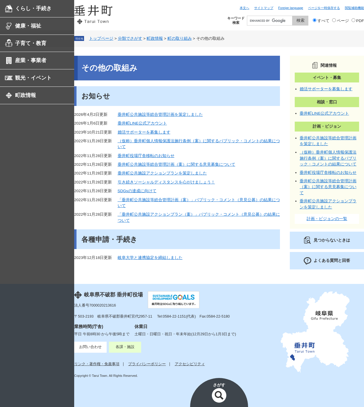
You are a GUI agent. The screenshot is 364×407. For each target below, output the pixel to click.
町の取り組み (180, 38)
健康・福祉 (28, 26)
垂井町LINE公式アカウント (142, 123)
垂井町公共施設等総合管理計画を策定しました (160, 114)
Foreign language (290, 8)
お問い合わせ (90, 347)
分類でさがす (130, 38)
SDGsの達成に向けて (137, 191)
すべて (323, 21)
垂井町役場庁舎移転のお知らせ (146, 156)
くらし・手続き (33, 8)
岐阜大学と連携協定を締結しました (150, 257)
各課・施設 (125, 347)
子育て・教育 (30, 43)
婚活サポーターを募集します (144, 132)
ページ (343, 21)
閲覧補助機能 (354, 8)
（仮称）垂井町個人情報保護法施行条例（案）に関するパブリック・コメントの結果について (328, 158)
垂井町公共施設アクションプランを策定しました (162, 173)
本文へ (244, 8)
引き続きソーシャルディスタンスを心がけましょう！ (166, 182)
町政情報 (25, 95)
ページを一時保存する (324, 8)
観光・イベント (33, 78)
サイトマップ (263, 8)
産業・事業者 (30, 60)
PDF (360, 21)
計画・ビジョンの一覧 (327, 219)
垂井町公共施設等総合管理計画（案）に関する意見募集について (176, 164)
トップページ (101, 38)
